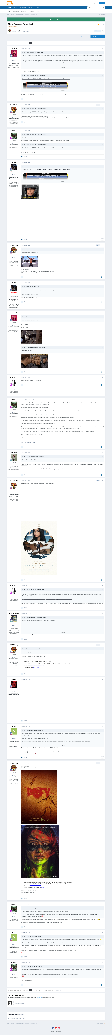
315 (24, 42)
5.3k (13, 143)
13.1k (13, 60)
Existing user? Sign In (92, 2)
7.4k (13, 691)
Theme (53, 1031)
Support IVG (31, 7)
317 (30, 42)
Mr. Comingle (39, 347)
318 (33, 42)
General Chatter (25, 31)
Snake (14, 162)
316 (27, 42)
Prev (11, 42)
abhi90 (14, 726)
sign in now (39, 997)
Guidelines (32, 11)
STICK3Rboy (17, 30)
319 (36, 42)
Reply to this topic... (20, 1003)
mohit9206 (13, 377)
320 (39, 42)
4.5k (13, 117)
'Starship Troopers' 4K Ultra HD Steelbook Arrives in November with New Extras (46, 79)
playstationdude (14, 613)
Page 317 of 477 (60, 42)
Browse (10, 8)
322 (46, 42)
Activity (15, 7)
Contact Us (58, 1031)
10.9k (14, 738)
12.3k (14, 625)
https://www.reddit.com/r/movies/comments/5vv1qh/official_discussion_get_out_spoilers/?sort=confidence (45, 469)
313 (18, 42)
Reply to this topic (97, 36)
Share (90, 30)
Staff (38, 11)
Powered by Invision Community (56, 1032)
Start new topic (84, 36)
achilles (38, 52)
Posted (25, 48)
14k (13, 465)
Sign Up (102, 2)
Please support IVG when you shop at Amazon (56, 19)
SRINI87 (13, 679)
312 (15, 42)
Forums (8, 11)
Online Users (16, 11)
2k (14, 389)
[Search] (94, 7)
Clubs (37, 7)
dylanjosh (14, 452)
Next (49, 42)
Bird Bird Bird (40, 108)
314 (21, 42)
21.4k (14, 174)
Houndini (14, 48)
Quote (25, 99)
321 (43, 42)
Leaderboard (24, 11)
